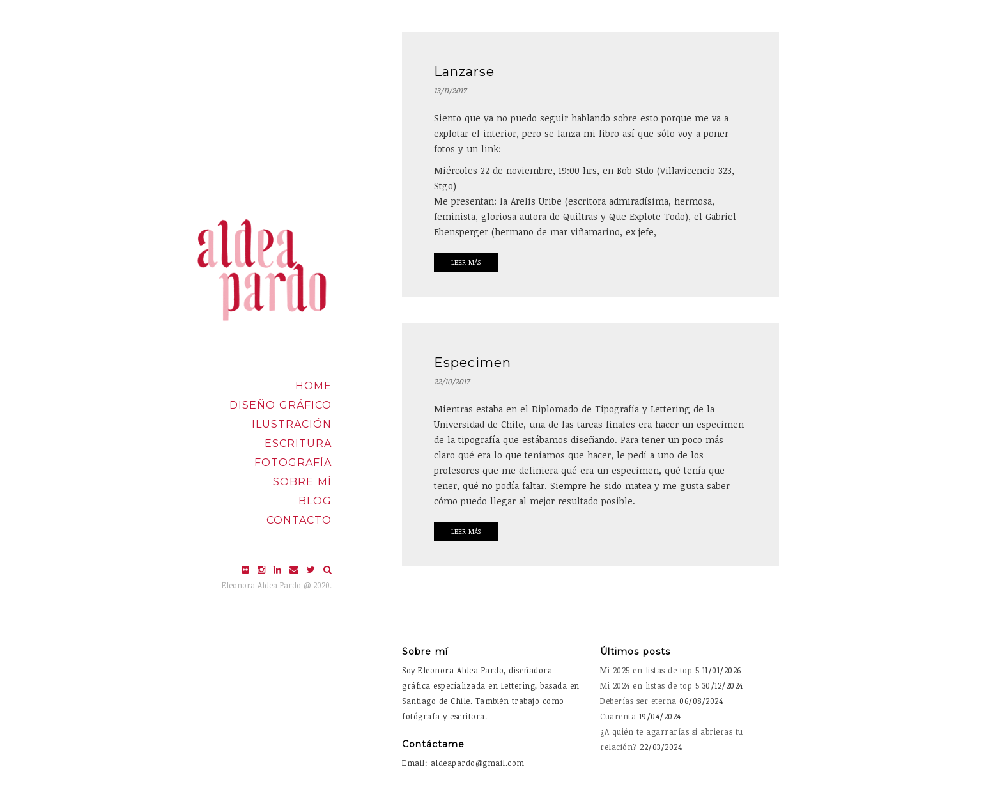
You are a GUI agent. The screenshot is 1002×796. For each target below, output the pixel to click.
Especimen (472, 362)
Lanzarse (464, 71)
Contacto (299, 520)
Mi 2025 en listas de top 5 (649, 670)
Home (313, 386)
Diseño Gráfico (280, 405)
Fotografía (293, 463)
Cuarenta (618, 716)
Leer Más (466, 262)
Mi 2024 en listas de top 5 (649, 685)
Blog (315, 501)
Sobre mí (302, 482)
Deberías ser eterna (638, 701)
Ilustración (292, 424)
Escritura (298, 443)
